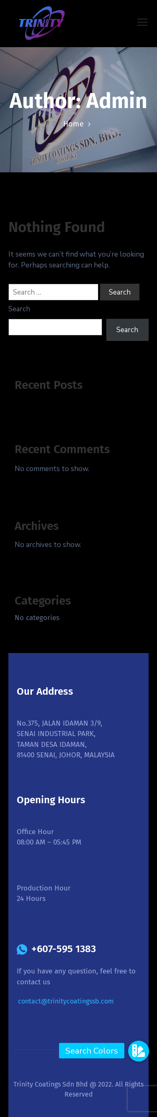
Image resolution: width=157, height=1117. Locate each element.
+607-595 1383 (63, 949)
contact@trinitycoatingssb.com (66, 1001)
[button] (138, 1050)
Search (19, 309)
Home (73, 124)
